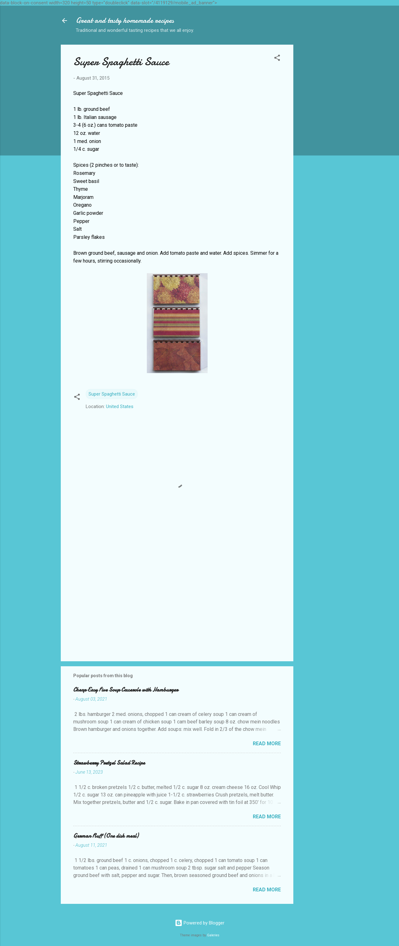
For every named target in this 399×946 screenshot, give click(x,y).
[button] (277, 59)
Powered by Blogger (199, 923)
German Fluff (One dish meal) (105, 836)
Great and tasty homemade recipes (125, 20)
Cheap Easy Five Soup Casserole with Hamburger (125, 690)
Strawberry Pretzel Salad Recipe (109, 763)
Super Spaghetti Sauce (112, 394)
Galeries (213, 935)
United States (119, 406)
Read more (267, 743)
